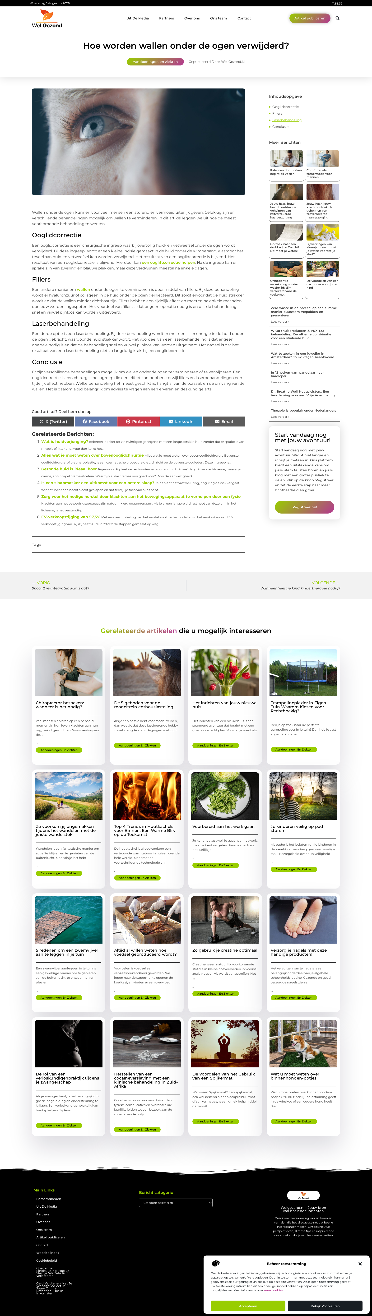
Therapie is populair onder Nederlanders (303, 410)
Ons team (218, 18)
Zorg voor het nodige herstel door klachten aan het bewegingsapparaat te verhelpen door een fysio (141, 496)
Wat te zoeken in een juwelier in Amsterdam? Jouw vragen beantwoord (302, 355)
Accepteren (248, 1306)
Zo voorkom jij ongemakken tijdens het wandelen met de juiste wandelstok (66, 830)
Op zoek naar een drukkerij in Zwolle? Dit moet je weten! (284, 247)
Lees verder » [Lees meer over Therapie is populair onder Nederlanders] (280, 416)
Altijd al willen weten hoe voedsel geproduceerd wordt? (145, 952)
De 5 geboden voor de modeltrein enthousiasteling (143, 704)
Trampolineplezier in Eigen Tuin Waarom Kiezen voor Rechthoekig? (298, 706)
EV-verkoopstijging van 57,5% (70, 517)
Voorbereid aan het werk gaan (223, 826)
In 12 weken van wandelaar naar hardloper (297, 374)
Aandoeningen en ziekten (155, 62)
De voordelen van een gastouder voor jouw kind (322, 284)
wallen (84, 289)
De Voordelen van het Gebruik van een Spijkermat (223, 1076)
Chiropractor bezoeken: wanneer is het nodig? (60, 704)
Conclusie (280, 127)
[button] (360, 1263)
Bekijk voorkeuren (325, 1306)
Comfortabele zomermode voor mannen (319, 173)
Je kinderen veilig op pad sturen (297, 828)
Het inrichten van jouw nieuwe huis (224, 704)
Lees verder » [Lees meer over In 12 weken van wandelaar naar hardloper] (280, 382)
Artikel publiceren (50, 1237)
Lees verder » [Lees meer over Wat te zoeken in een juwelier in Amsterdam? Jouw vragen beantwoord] (280, 363)
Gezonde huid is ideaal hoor (69, 469)
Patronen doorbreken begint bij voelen (286, 171)
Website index (47, 1253)
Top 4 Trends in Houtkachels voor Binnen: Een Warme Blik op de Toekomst (144, 830)
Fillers (277, 113)
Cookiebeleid (46, 1260)
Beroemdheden (48, 1199)
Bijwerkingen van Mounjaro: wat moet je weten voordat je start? (321, 249)
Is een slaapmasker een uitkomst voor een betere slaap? (97, 483)
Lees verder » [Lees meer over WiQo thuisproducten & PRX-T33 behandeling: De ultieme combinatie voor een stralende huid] (280, 344)
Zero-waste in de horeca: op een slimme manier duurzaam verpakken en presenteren (304, 311)
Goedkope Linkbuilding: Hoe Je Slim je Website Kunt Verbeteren (53, 1272)
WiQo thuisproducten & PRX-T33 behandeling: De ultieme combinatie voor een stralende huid (301, 334)
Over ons (192, 18)
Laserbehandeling (287, 120)
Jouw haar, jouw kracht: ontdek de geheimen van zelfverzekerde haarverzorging (283, 210)
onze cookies (273, 1290)
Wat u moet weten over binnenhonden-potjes (295, 1076)
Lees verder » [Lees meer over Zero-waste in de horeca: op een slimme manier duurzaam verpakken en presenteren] (280, 321)
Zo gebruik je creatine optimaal (224, 950)
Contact (244, 18)
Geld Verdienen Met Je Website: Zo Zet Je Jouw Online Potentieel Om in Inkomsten (54, 1288)
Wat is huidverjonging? (64, 441)
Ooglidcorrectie (285, 107)
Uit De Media (137, 18)
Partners (166, 18)
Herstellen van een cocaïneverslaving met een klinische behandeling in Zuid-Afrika (146, 1080)
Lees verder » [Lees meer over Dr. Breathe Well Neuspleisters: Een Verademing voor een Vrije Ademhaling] (280, 401)
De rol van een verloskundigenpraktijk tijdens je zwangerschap (67, 1078)
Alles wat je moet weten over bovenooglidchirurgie (92, 455)
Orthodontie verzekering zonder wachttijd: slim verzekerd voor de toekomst (284, 287)
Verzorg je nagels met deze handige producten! (299, 952)
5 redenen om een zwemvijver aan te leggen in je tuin (67, 952)
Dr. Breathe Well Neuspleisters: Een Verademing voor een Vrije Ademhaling (303, 393)
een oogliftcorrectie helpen (168, 262)
